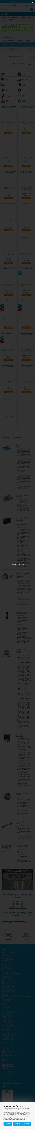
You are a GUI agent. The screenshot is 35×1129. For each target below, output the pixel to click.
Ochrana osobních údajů (9, 1118)
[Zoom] (29, 2)
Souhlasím (26, 1123)
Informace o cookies (20, 1118)
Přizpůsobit (17, 1123)
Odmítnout (8, 1123)
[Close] (33, 2)
